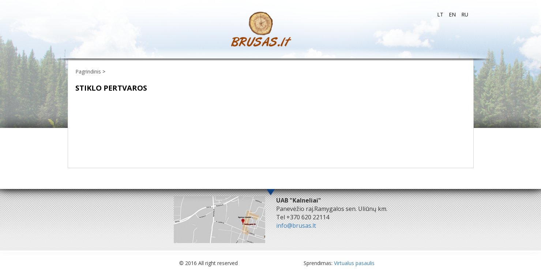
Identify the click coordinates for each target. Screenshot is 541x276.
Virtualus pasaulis (354, 263)
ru (464, 14)
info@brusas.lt (296, 226)
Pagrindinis (88, 71)
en (452, 14)
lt (440, 14)
